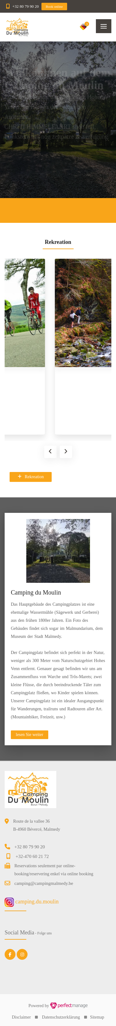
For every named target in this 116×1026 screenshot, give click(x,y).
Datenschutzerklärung (61, 1017)
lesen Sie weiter (29, 734)
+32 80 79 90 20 (25, 6)
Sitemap (97, 1017)
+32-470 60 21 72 (32, 856)
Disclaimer (21, 1017)
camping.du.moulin (31, 901)
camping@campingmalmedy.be (44, 883)
